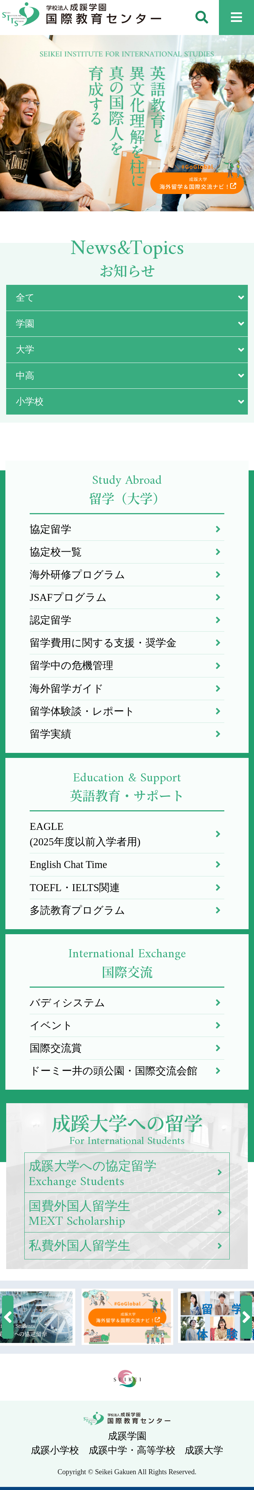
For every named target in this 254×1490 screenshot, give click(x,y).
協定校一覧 (127, 552)
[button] (7, 1317)
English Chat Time (127, 864)
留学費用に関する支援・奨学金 (127, 643)
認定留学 (127, 620)
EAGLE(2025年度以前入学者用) (127, 834)
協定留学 (127, 529)
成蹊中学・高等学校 (132, 1450)
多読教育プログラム (127, 910)
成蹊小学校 (55, 1450)
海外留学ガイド (127, 688)
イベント (127, 1025)
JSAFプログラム (127, 597)
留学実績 (127, 734)
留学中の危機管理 (127, 665)
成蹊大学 (204, 1450)
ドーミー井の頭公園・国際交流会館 (127, 1071)
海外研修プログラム (127, 574)
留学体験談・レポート (127, 711)
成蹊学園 (127, 1436)
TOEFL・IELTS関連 (127, 887)
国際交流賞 (127, 1048)
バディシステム (127, 1002)
